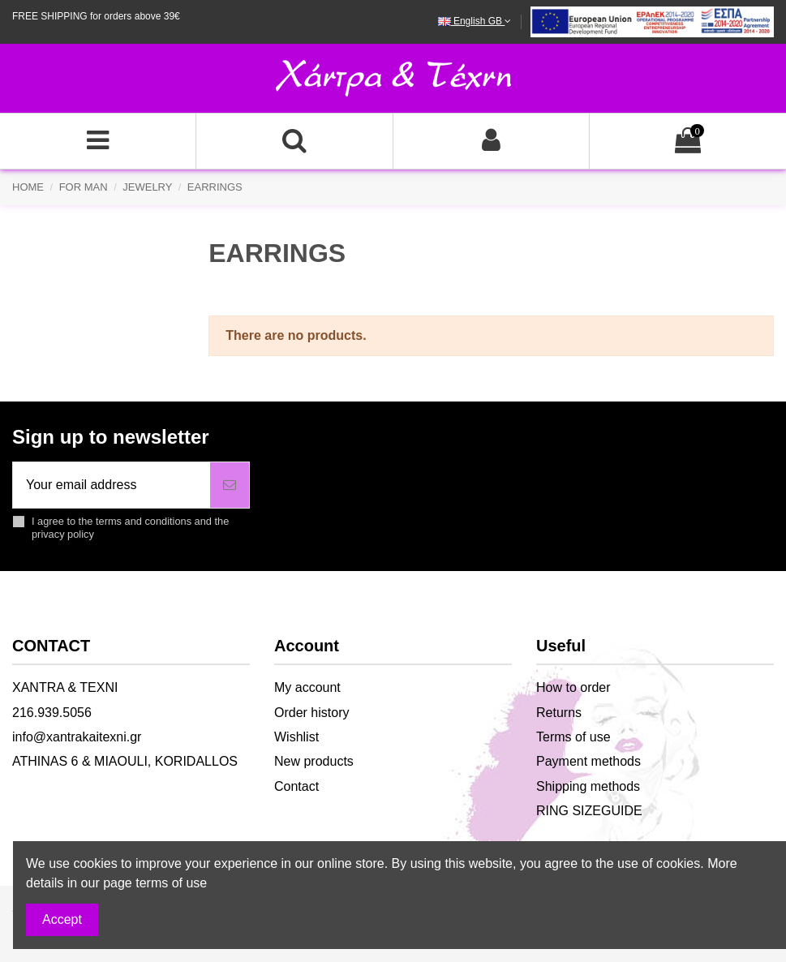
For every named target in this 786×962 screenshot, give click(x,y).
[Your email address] (111, 485)
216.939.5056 (52, 712)
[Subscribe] (229, 485)
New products (314, 761)
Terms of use (573, 737)
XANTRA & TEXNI (65, 687)
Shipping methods (588, 786)
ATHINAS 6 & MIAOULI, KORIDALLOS (125, 761)
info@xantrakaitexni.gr (76, 737)
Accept (62, 919)
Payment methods (588, 761)
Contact (296, 786)
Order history (311, 712)
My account (307, 687)
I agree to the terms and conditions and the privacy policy (130, 527)
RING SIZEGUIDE (589, 811)
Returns (559, 712)
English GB (475, 21)
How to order (573, 687)
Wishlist (296, 737)
